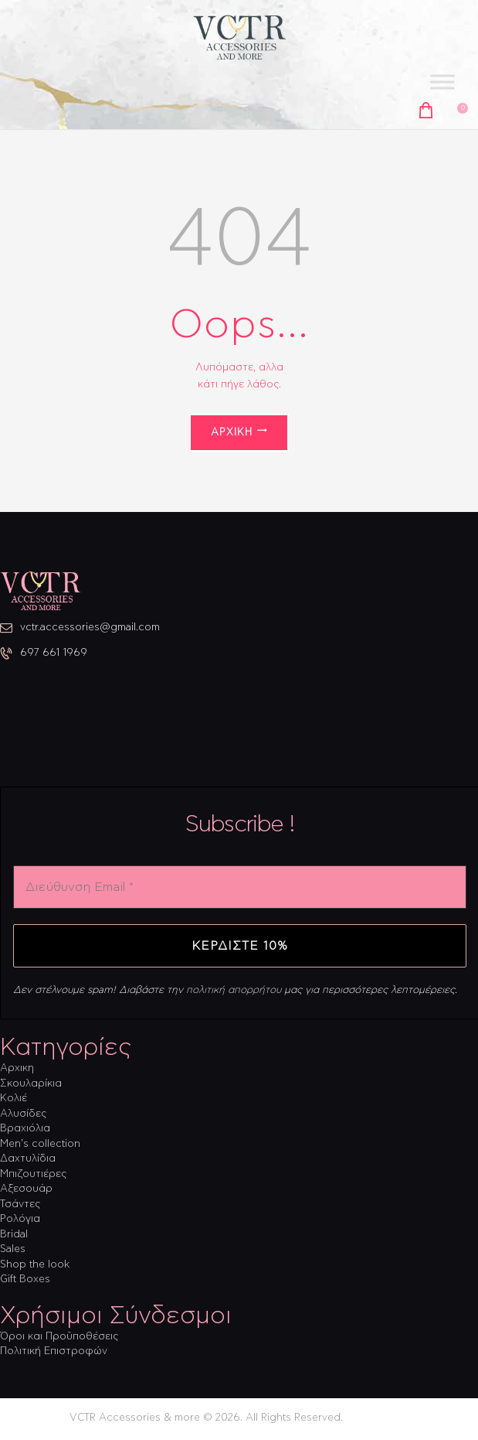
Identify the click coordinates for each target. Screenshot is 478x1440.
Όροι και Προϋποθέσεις (59, 1337)
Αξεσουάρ (26, 1189)
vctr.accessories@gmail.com (90, 628)
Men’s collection (40, 1144)
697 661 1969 (53, 653)
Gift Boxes (25, 1280)
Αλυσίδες (23, 1114)
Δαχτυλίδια (28, 1159)
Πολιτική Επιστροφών (53, 1351)
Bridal (14, 1235)
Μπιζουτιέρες (33, 1174)
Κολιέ (13, 1099)
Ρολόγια (20, 1219)
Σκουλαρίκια (31, 1084)
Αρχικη (17, 1068)
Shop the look (34, 1265)
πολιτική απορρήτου (233, 990)
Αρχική (232, 433)
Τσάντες (20, 1204)
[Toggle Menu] (442, 82)
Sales (12, 1249)
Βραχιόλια (25, 1129)
